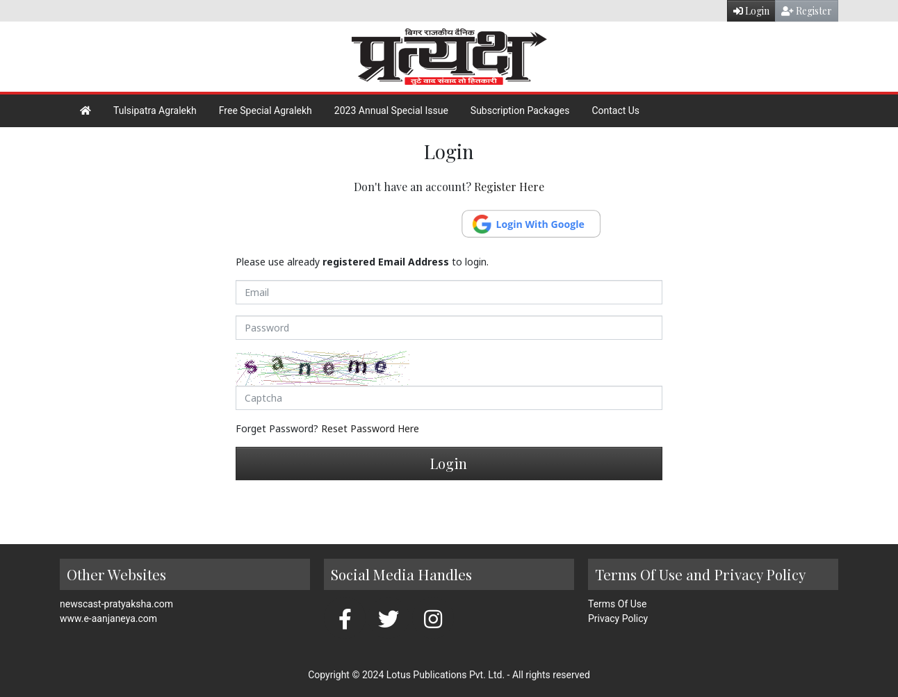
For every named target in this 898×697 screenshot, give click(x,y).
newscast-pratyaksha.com (116, 603)
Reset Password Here (370, 428)
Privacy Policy (618, 618)
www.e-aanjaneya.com (108, 618)
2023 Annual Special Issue (391, 110)
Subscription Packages (520, 110)
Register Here (509, 186)
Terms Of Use (617, 603)
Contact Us (615, 110)
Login (751, 10)
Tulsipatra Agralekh (155, 110)
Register (806, 10)
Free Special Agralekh (265, 110)
